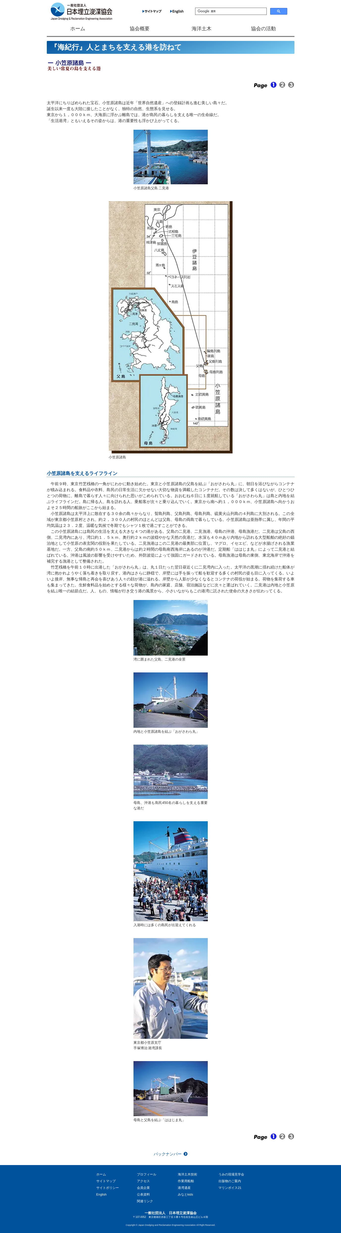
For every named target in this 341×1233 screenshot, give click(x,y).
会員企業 (143, 1188)
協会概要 (140, 28)
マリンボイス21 (229, 1188)
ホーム (77, 28)
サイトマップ (106, 1181)
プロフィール (146, 1174)
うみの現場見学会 (231, 1174)
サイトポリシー (107, 1188)
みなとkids (185, 1194)
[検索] (230, 11)
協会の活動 (263, 28)
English (101, 1194)
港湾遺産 (184, 1188)
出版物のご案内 (229, 1181)
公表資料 (143, 1194)
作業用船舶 (186, 1181)
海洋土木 (201, 28)
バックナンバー (168, 1154)
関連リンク (145, 1201)
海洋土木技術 (187, 1174)
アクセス (143, 1181)
